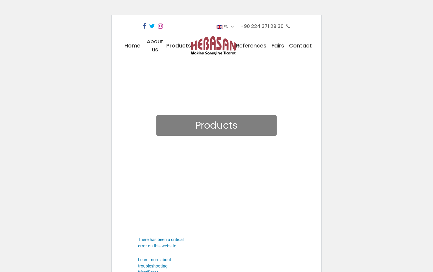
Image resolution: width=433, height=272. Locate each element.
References (251, 45)
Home (132, 45)
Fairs (278, 45)
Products (178, 45)
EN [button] (223, 27)
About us (155, 45)
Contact (300, 45)
